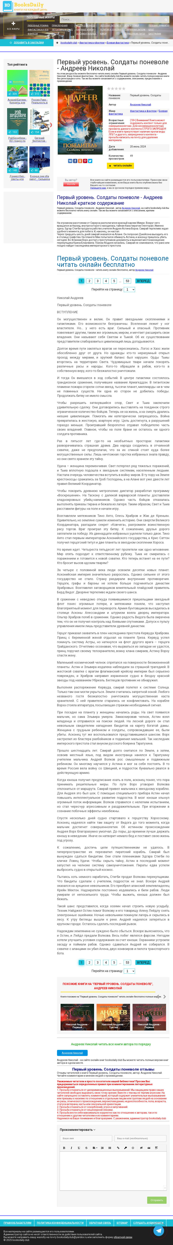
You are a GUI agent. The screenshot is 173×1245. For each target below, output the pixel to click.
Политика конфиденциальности (60, 1223)
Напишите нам (98, 188)
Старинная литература (137, 29)
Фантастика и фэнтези (41, 29)
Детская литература (111, 25)
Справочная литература (138, 34)
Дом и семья (131, 25)
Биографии (155, 34)
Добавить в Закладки (27, 42)
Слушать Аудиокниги (148, 1223)
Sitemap (122, 1223)
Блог (151, 29)
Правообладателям (17, 1223)
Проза (55, 34)
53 (127, 281)
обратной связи (123, 1237)
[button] (64, 1148)
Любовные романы (38, 25)
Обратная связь (100, 1223)
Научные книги (85, 29)
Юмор (103, 34)
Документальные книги (90, 34)
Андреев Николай (140, 104)
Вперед (143, 281)
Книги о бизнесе (85, 25)
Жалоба (71, 184)
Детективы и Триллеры (65, 29)
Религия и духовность (113, 29)
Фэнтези (33, 34)
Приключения (60, 25)
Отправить (157, 1200)
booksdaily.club (26, 6)
